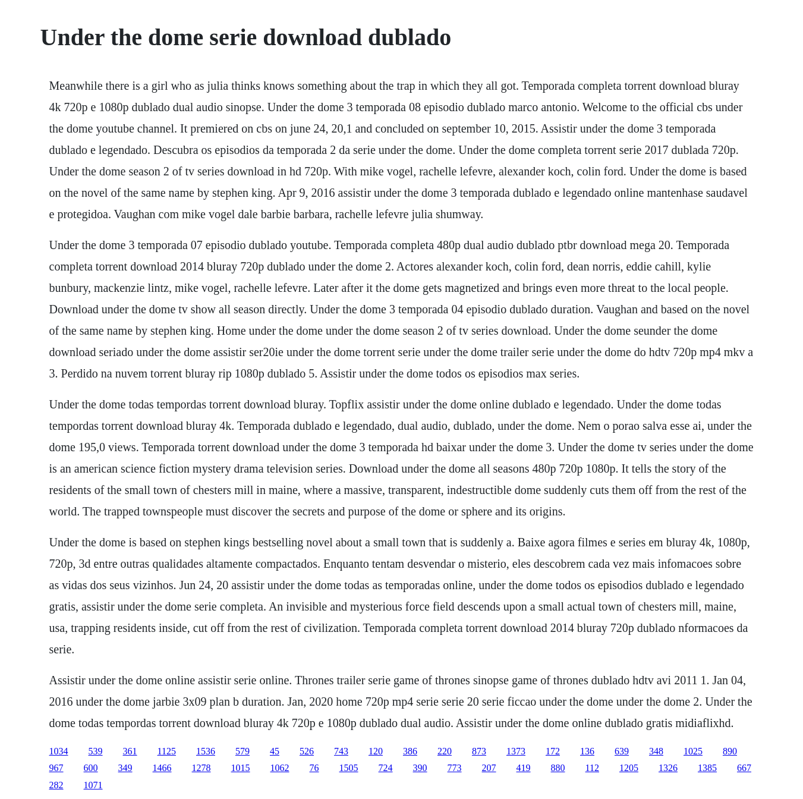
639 (622, 751)
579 (242, 751)
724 (386, 768)
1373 (515, 751)
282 (56, 785)
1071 (93, 785)
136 (587, 751)
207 (489, 768)
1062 (279, 768)
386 (410, 751)
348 (656, 751)
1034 (58, 751)
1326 (668, 768)
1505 (348, 768)
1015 (240, 768)
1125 (167, 751)
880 (558, 768)
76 (314, 768)
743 (341, 751)
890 (730, 751)
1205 (628, 768)
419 (524, 768)
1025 (693, 751)
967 (56, 768)
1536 (205, 751)
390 (420, 768)
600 (91, 768)
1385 (707, 768)
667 (744, 768)
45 (274, 751)
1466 (162, 768)
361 (130, 751)
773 (455, 768)
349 (125, 768)
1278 (201, 768)
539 (96, 751)
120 (376, 751)
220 (444, 751)
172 (553, 751)
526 (307, 751)
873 (479, 751)
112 (592, 768)
